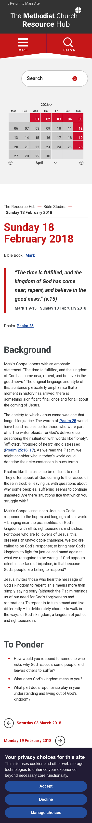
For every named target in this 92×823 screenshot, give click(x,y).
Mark (30, 255)
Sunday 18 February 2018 (29, 212)
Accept (46, 786)
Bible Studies (54, 206)
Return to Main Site (23, 3)
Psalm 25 (25, 326)
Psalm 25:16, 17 (19, 450)
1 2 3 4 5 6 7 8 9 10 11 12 (46, 163)
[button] (23, 42)
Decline (46, 799)
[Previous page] (9, 723)
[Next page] (60, 741)
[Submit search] (74, 78)
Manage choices (46, 813)
